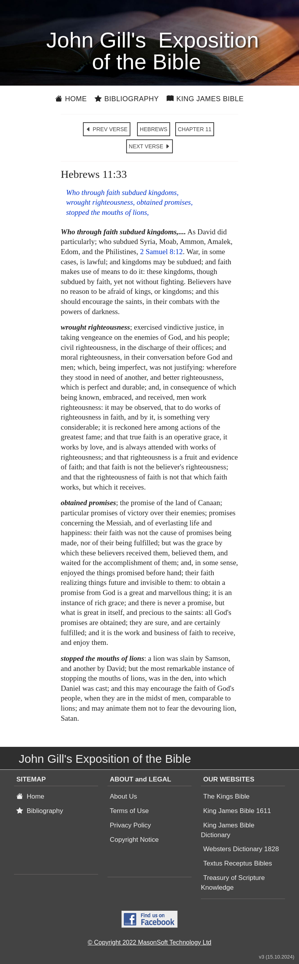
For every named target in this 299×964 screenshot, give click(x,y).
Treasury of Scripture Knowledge (233, 882)
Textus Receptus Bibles (237, 863)
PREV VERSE (106, 129)
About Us (123, 796)
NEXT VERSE (149, 146)
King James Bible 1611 (237, 811)
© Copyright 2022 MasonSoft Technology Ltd (149, 942)
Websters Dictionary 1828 (241, 849)
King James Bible (205, 99)
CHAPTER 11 (194, 129)
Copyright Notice (134, 839)
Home (71, 99)
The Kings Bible (226, 796)
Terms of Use (129, 811)
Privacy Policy (130, 825)
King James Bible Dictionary (227, 830)
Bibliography (127, 99)
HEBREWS (153, 129)
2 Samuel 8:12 (161, 252)
